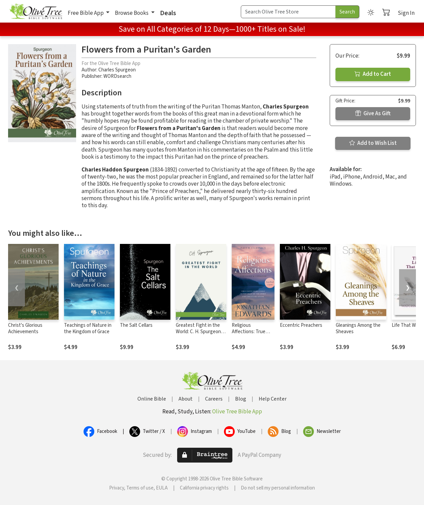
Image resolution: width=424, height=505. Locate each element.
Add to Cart (373, 74)
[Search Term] (288, 11)
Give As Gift (373, 113)
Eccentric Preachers (301, 325)
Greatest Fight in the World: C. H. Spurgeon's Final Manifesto (200, 332)
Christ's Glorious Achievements (25, 328)
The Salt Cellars (136, 325)
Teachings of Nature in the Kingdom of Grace (87, 328)
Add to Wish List (373, 143)
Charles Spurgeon (117, 69)
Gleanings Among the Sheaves (358, 328)
